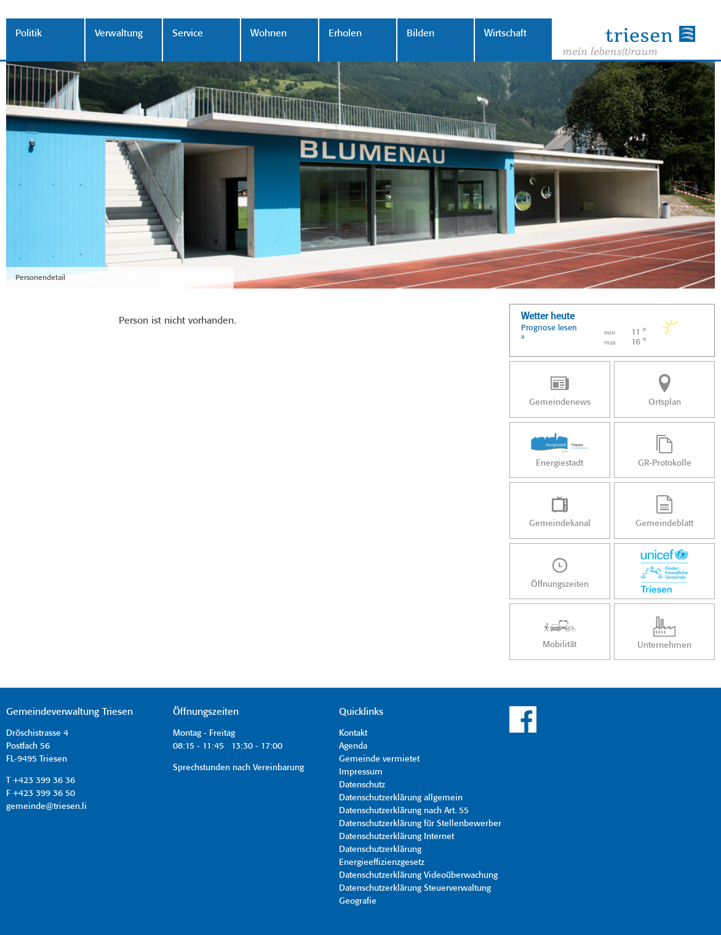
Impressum (361, 772)
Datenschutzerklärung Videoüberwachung (418, 875)
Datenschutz (362, 785)
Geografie (357, 901)
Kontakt (353, 733)
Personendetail (40, 278)
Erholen (345, 33)
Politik (28, 33)
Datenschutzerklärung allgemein (401, 798)
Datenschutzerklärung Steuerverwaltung (415, 888)
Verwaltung (119, 33)
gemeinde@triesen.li (46, 806)
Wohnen (268, 33)
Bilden (420, 33)
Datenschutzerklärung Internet (396, 836)
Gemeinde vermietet (379, 759)
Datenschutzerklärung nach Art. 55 (404, 810)
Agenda (353, 746)
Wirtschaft (505, 33)
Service (187, 33)
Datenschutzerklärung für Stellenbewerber (420, 823)
